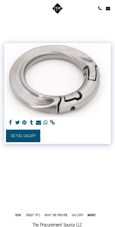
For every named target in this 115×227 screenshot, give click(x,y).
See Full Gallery (23, 135)
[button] (6, 8)
